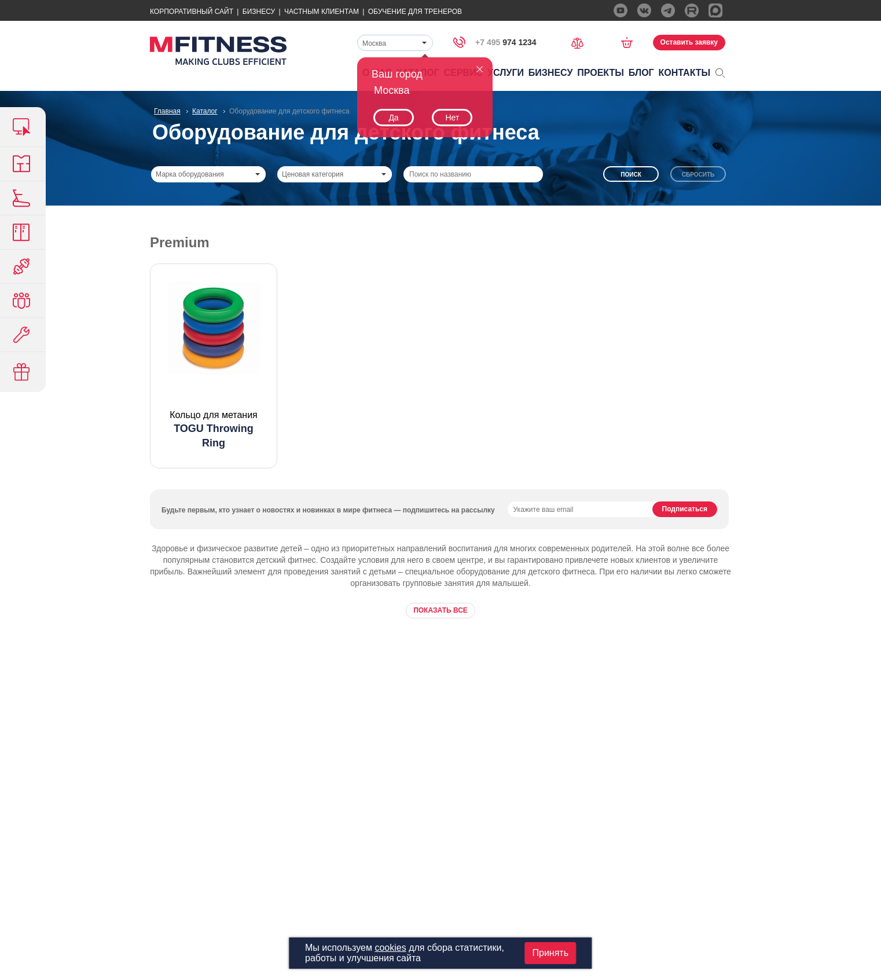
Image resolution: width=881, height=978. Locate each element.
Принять (550, 953)
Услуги (505, 73)
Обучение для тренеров (415, 12)
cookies (390, 948)
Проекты (600, 73)
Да (393, 117)
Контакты (685, 73)
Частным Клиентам (321, 12)
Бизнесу (259, 12)
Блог (641, 73)
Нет (452, 117)
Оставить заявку (689, 42)
